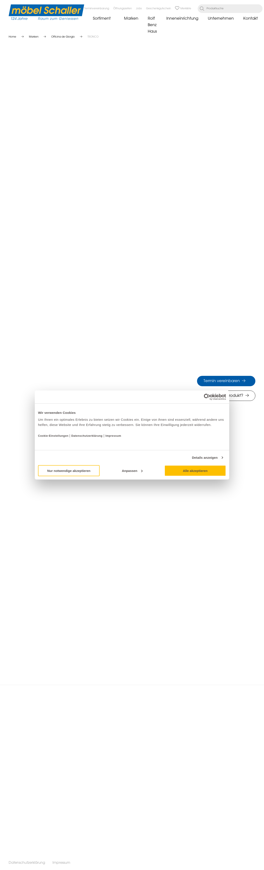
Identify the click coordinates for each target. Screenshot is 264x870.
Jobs (139, 8)
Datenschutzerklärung (86, 435)
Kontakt (250, 19)
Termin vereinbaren (222, 381)
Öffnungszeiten (122, 8)
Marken (131, 19)
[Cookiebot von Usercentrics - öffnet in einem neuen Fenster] (207, 397)
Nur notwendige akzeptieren (68, 470)
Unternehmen (221, 19)
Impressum (113, 435)
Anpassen (132, 470)
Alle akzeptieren (195, 470)
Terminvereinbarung (96, 8)
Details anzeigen (205, 457)
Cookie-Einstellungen (53, 435)
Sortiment (102, 19)
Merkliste (183, 8)
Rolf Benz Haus (152, 25)
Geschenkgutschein (158, 8)
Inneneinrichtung (182, 19)
